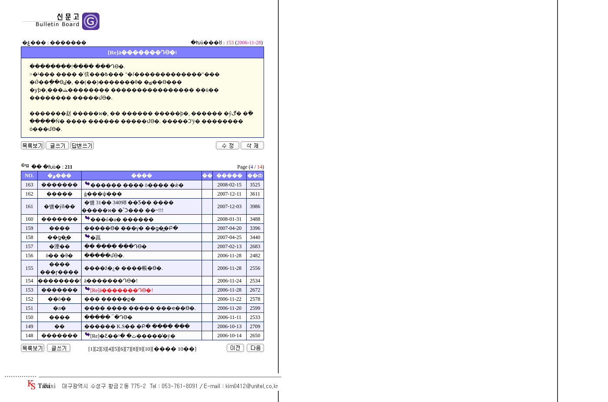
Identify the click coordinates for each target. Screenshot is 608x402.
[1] (92, 349)
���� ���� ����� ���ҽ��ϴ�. (140, 308)
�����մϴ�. (104, 255)
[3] (104, 349)
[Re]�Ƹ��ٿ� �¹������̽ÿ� (132, 336)
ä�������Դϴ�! (111, 281)
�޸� (59, 326)
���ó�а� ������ (122, 219)
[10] (147, 349)
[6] (122, 349)
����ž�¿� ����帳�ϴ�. (123, 268)
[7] (128, 349)
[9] (140, 349)
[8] (134, 349)
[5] (116, 349)
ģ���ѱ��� (103, 194)
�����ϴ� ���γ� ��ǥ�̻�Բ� (131, 228)
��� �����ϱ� (109, 299)
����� (59, 194)
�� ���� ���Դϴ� (115, 246)
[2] (98, 349)
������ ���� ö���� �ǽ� (137, 185)
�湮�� (59, 246)
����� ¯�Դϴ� (108, 317)
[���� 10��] (174, 349)
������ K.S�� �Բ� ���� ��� (137, 326)
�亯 (95, 238)
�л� (59, 308)
